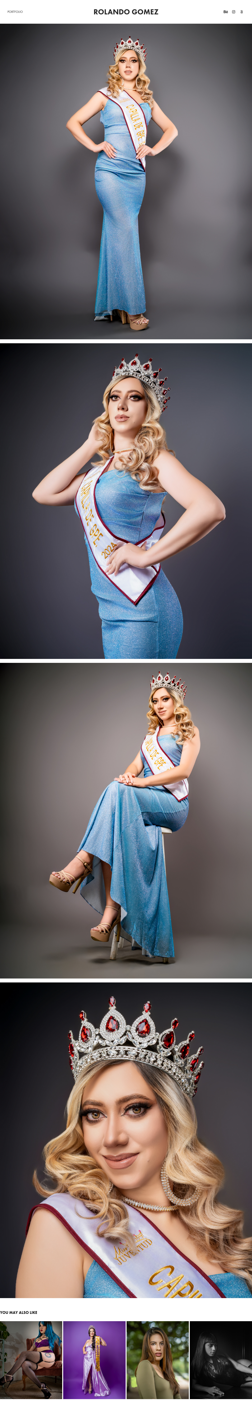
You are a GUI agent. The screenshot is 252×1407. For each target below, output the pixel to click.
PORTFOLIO (15, 12)
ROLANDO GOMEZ (126, 11)
